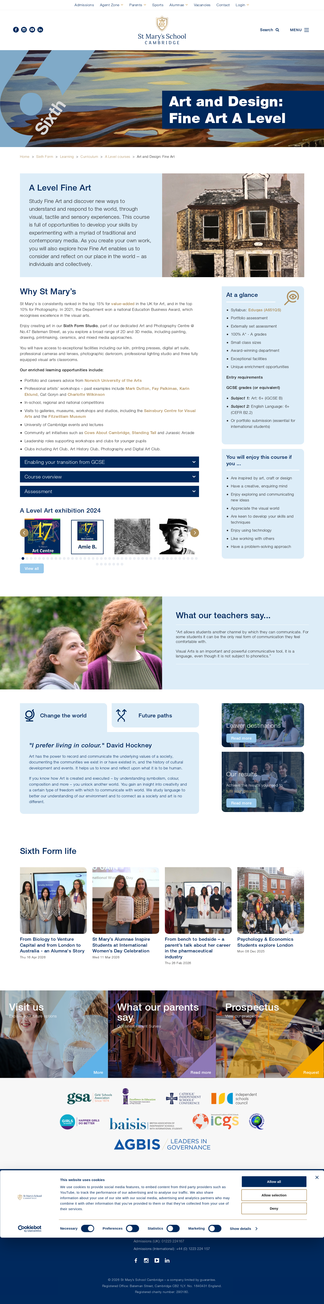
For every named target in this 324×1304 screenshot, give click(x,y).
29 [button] (138, 558)
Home (25, 156)
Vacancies (202, 5)
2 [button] (27, 558)
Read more (241, 738)
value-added (123, 303)
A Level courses (117, 156)
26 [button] (126, 558)
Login (240, 5)
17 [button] (89, 558)
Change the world (53, 715)
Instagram (24, 30)
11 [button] (64, 558)
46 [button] (105, 564)
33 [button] (155, 558)
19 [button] (97, 558)
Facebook (16, 30)
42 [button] (192, 558)
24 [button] (117, 558)
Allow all (274, 1248)
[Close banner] (316, 1243)
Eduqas (256, 309)
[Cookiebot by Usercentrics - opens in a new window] (30, 1295)
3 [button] (31, 558)
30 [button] (142, 558)
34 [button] (159, 558)
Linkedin (40, 30)
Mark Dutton (138, 388)
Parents (135, 5)
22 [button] (109, 558)
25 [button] (122, 558)
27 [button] (130, 558)
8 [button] (51, 558)
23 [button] (113, 558)
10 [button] (60, 558)
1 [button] (23, 558)
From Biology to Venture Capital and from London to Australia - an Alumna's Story (52, 944)
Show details (240, 1295)
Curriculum (89, 156)
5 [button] (39, 558)
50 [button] (122, 564)
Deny (274, 1275)
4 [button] (35, 558)
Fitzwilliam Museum (67, 416)
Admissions (84, 5)
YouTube (32, 30)
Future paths (142, 715)
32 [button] (151, 558)
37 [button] (171, 558)
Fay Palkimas (164, 388)
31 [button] (146, 558)
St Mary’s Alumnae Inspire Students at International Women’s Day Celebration (121, 944)
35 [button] (163, 558)
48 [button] (113, 564)
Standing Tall (144, 432)
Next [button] (194, 532)
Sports (157, 5)
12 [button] (68, 558)
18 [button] (93, 558)
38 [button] (175, 558)
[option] (42, 536)
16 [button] (84, 558)
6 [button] (43, 558)
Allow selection (273, 1261)
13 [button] (72, 558)
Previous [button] (24, 532)
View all (32, 568)
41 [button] (188, 558)
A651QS (272, 309)
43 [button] (196, 558)
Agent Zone (109, 5)
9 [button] (56, 558)
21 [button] (105, 558)
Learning (67, 156)
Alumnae (176, 5)
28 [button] (134, 558)
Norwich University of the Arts (113, 380)
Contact (223, 5)
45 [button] (101, 564)
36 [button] (167, 558)
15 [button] (80, 558)
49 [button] (117, 564)
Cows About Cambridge (106, 432)
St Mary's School (162, 30)
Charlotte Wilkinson (86, 394)
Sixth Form (44, 156)
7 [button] (47, 558)
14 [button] (76, 558)
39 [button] (179, 558)
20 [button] (101, 558)
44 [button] (97, 564)
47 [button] (109, 564)
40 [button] (184, 558)
